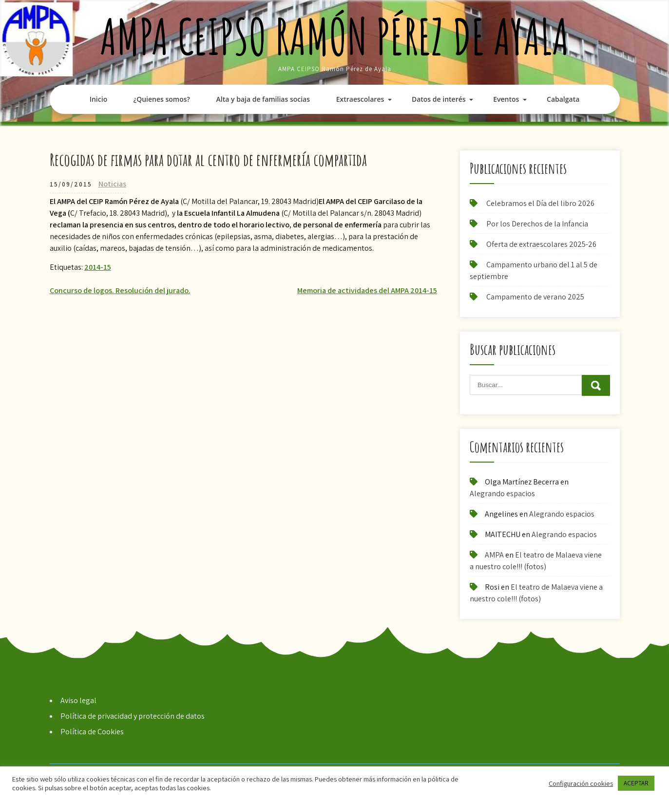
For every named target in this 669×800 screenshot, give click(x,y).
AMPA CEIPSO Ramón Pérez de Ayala (334, 36)
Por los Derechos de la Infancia (537, 224)
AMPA (494, 555)
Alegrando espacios (502, 493)
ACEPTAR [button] (636, 783)
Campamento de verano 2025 (535, 297)
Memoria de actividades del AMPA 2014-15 (367, 290)
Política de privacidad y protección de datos (132, 716)
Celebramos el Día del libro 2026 (540, 203)
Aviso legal (78, 700)
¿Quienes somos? (162, 99)
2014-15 (97, 267)
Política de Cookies (92, 731)
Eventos (506, 99)
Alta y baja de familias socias (263, 99)
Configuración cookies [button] (581, 783)
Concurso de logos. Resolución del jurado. (120, 290)
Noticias (112, 184)
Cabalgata (563, 99)
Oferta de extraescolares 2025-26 (541, 244)
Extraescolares (360, 99)
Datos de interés (439, 99)
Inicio (98, 99)
